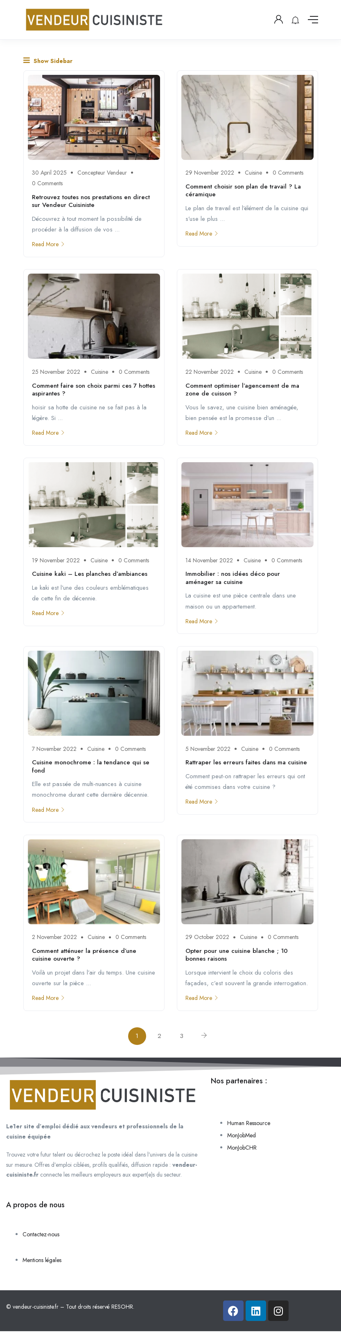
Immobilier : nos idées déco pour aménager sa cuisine (232, 578)
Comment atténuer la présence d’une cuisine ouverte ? (84, 955)
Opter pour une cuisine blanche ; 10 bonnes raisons (236, 955)
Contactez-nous (41, 1235)
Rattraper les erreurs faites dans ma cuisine (246, 762)
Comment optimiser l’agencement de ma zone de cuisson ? (242, 389)
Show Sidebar (47, 60)
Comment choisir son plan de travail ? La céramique (243, 190)
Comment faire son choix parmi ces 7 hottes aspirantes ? (93, 389)
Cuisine (253, 172)
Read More (48, 244)
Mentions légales (42, 1261)
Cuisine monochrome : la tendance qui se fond (90, 766)
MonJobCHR (242, 1148)
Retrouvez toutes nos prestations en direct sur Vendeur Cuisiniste (91, 201)
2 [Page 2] (159, 1036)
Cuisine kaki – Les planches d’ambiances (89, 574)
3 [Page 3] (182, 1036)
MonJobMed (241, 1136)
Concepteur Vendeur (102, 172)
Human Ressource (248, 1124)
